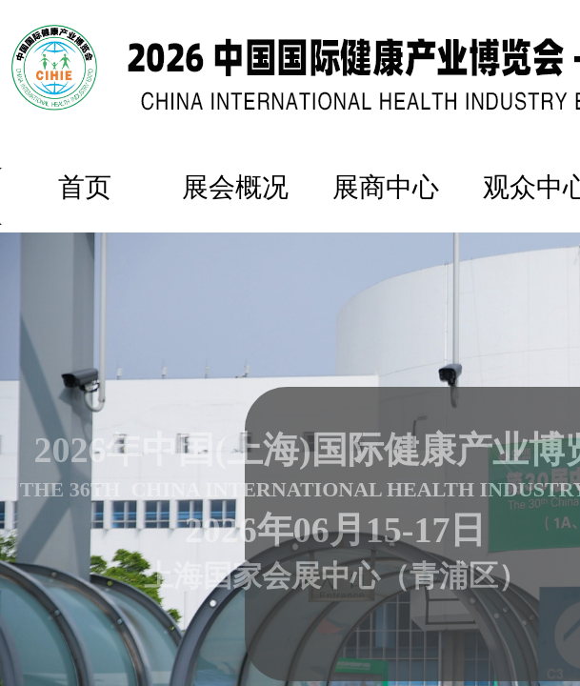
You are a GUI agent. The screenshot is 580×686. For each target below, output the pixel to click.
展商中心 (385, 187)
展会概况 (235, 187)
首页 (84, 187)
